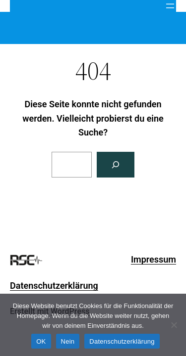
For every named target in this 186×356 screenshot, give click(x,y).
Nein (68, 341)
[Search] (115, 165)
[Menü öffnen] (170, 6)
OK (41, 341)
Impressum (153, 259)
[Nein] (174, 325)
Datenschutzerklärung (54, 285)
